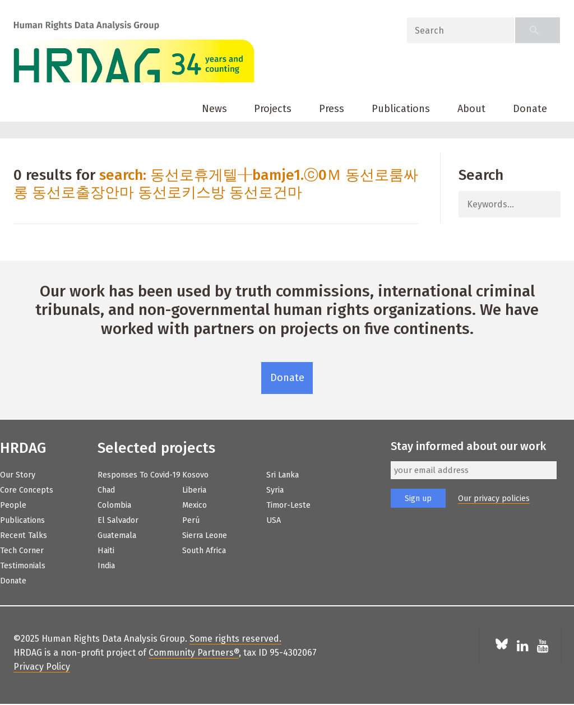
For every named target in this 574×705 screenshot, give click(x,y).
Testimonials (22, 566)
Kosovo (195, 475)
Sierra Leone (204, 535)
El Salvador (118, 520)
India (106, 566)
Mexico (194, 505)
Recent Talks (23, 535)
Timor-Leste (288, 505)
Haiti (106, 550)
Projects (272, 109)
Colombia (114, 505)
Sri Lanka (282, 475)
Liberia (194, 490)
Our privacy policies (494, 498)
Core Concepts (26, 490)
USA (273, 520)
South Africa (204, 550)
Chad (106, 490)
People (13, 505)
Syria (275, 490)
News (214, 109)
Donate (530, 109)
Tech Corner (22, 550)
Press (331, 109)
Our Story (17, 475)
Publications (401, 109)
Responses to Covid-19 (139, 475)
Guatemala (117, 535)
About (471, 109)
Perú (191, 520)
